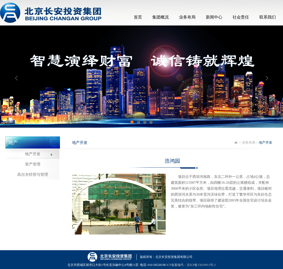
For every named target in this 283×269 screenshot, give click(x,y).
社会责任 (241, 17)
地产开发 (32, 154)
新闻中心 (214, 17)
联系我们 (267, 17)
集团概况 (160, 17)
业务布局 (187, 17)
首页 (138, 17)
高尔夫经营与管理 (32, 174)
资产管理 (32, 164)
